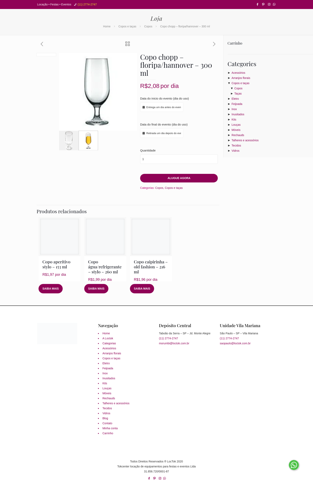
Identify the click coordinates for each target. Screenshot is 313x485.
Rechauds (238, 135)
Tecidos (236, 145)
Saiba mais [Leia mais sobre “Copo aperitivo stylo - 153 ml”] (51, 288)
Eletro (235, 98)
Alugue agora (178, 178)
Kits (234, 119)
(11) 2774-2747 (87, 4)
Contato (107, 423)
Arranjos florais (241, 78)
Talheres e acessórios (245, 140)
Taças (238, 93)
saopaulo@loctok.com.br (235, 343)
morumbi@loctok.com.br (174, 343)
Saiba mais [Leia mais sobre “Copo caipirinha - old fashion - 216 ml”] (142, 288)
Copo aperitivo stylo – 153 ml (56, 264)
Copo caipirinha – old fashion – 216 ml (151, 266)
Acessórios (238, 72)
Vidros (235, 150)
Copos (148, 26)
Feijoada (237, 104)
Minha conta (110, 428)
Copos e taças (127, 26)
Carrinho (107, 433)
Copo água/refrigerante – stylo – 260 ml (105, 266)
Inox (234, 109)
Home (106, 26)
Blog (105, 418)
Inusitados (238, 114)
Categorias (109, 343)
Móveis (236, 129)
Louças (236, 124)
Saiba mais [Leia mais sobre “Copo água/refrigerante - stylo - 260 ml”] (96, 288)
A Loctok (107, 338)
